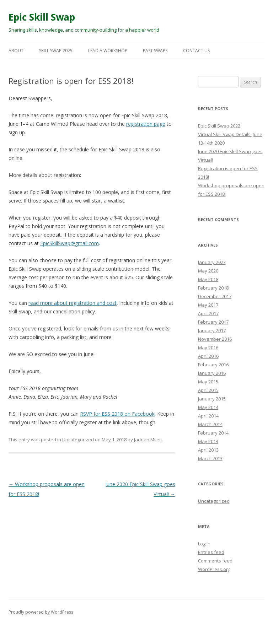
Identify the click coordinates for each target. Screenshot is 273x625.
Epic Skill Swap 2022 (219, 126)
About (16, 51)
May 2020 (208, 271)
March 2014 (210, 424)
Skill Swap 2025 (56, 51)
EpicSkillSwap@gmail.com (69, 243)
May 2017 (208, 305)
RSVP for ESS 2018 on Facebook (117, 413)
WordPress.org (214, 569)
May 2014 (208, 407)
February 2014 (213, 433)
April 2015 (208, 390)
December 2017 (214, 296)
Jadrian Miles (148, 439)
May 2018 (208, 279)
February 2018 (213, 288)
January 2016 (212, 373)
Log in (204, 543)
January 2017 (212, 330)
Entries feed (211, 552)
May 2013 (208, 441)
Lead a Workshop (107, 51)
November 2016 (215, 339)
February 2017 (213, 322)
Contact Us (196, 51)
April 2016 (208, 356)
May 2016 (208, 347)
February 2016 (213, 364)
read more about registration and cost (72, 303)
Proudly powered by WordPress (41, 612)
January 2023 (212, 262)
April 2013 (208, 450)
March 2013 (210, 458)
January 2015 (212, 398)
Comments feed (215, 560)
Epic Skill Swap (42, 17)
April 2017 (208, 313)
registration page (145, 123)
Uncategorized (78, 439)
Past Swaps (155, 51)
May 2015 (208, 381)
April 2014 (208, 416)
